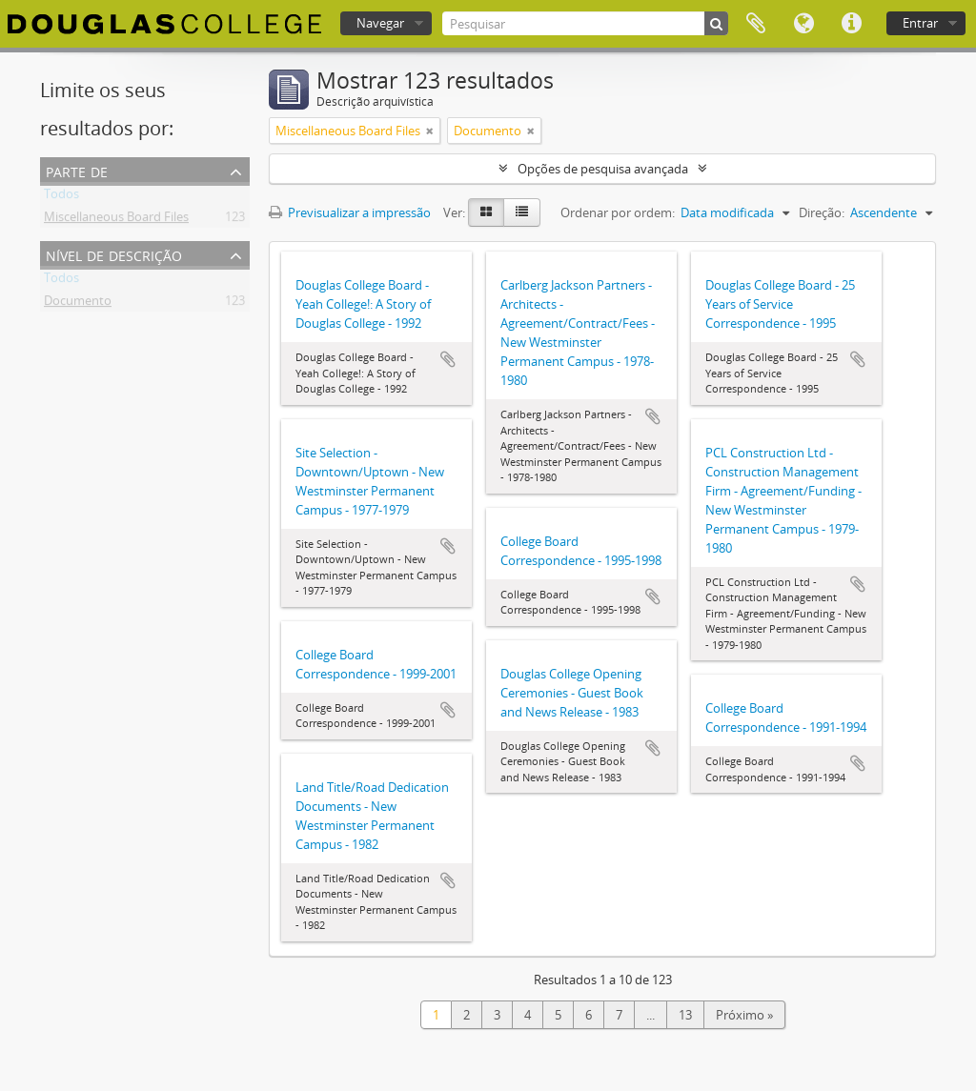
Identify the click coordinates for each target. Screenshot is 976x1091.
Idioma (803, 24)
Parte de (77, 170)
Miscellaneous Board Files (116, 220)
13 (685, 1014)
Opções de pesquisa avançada (603, 168)
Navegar (380, 22)
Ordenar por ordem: (617, 212)
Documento (78, 304)
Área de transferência (756, 24)
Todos (61, 197)
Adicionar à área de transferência (448, 359)
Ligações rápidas (851, 24)
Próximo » (744, 1014)
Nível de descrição (114, 254)
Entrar (920, 22)
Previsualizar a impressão (350, 212)
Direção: (821, 212)
